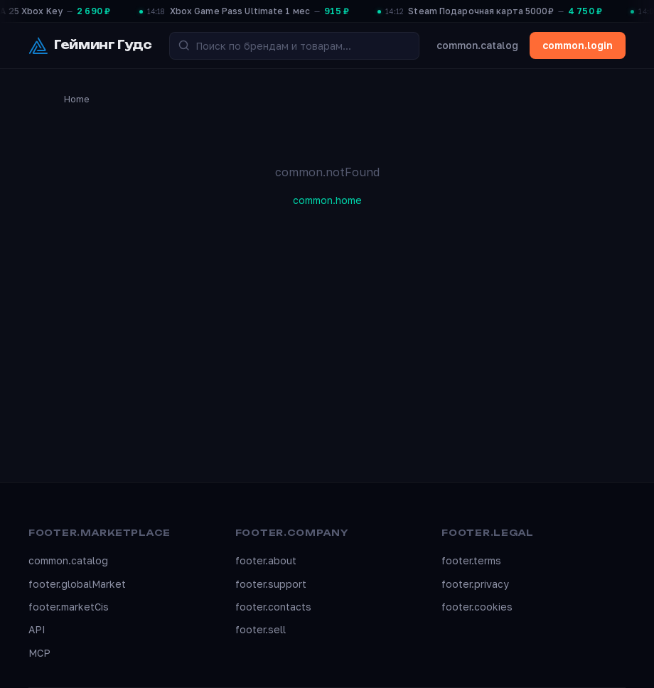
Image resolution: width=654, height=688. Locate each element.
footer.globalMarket (77, 584)
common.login (577, 45)
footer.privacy (475, 584)
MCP (39, 653)
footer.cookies (477, 607)
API (36, 629)
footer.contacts (273, 607)
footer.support (270, 584)
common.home (327, 200)
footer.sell (260, 629)
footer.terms (471, 560)
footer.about (265, 560)
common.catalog (477, 45)
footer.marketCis (68, 607)
